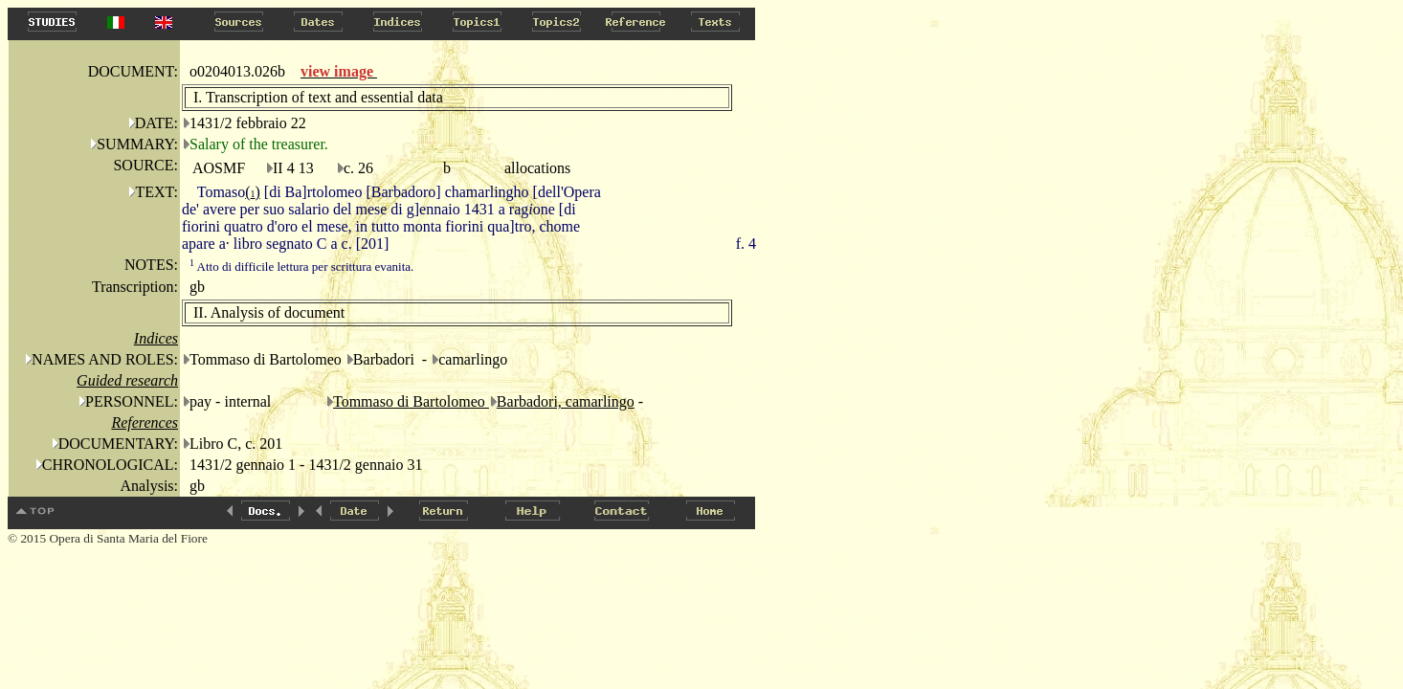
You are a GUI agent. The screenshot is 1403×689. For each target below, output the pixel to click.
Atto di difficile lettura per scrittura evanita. (301, 266)
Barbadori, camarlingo (566, 401)
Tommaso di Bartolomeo (411, 401)
